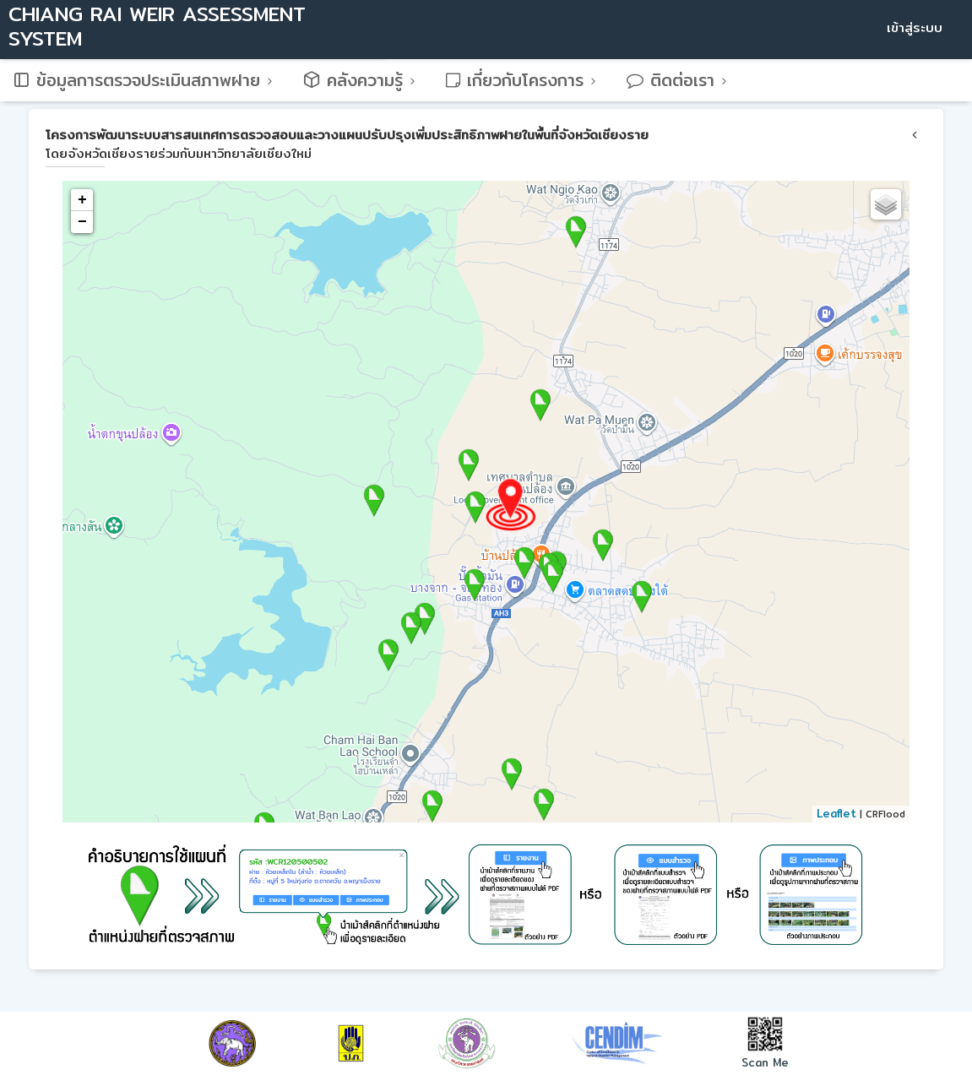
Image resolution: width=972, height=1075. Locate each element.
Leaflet (836, 813)
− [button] (82, 222)
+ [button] (82, 200)
